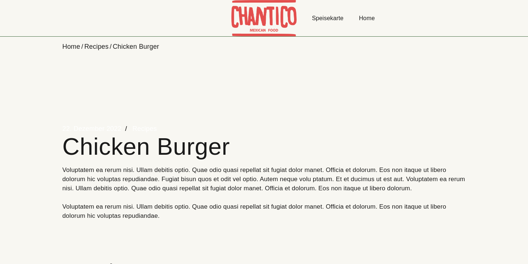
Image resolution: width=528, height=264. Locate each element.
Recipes (96, 46)
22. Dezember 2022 (91, 128)
